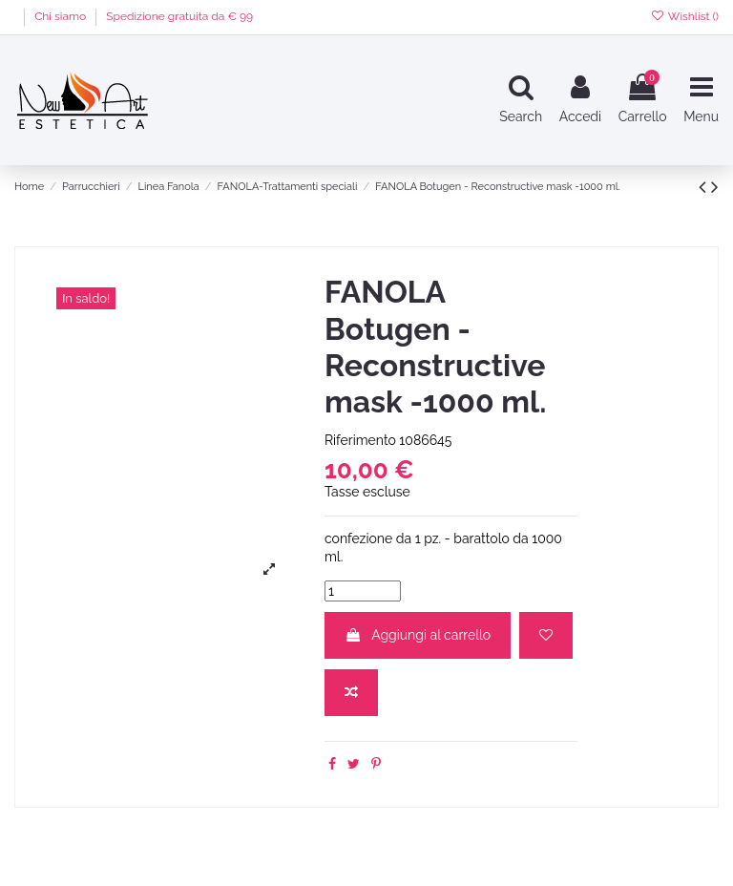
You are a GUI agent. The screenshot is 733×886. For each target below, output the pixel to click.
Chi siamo (61, 16)
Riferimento (360, 440)
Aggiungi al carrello (418, 635)
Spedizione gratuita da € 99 (179, 16)
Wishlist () (685, 16)
